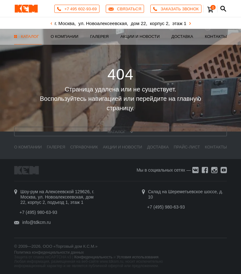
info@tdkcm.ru (36, 222)
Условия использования (137, 257)
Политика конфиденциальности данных (49, 252)
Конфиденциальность (93, 257)
